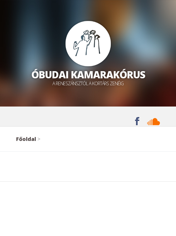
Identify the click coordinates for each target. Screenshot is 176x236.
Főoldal (26, 139)
